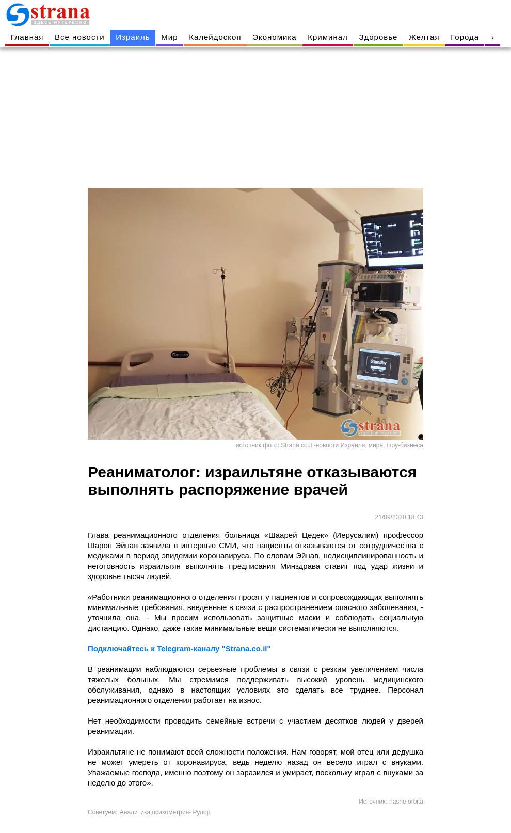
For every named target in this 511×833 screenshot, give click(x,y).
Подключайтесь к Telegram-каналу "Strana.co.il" (179, 648)
